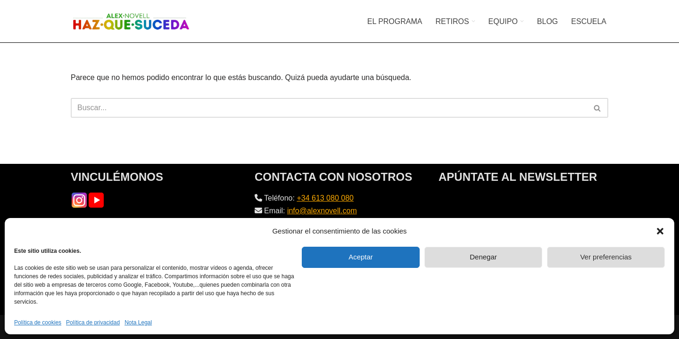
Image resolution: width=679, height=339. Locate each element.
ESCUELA (588, 21)
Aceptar (360, 257)
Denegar (483, 257)
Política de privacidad (93, 322)
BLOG (547, 21)
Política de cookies (37, 322)
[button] (660, 231)
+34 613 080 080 (325, 198)
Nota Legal (138, 322)
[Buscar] (329, 108)
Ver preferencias (605, 257)
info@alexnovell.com (322, 211)
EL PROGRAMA (394, 21)
